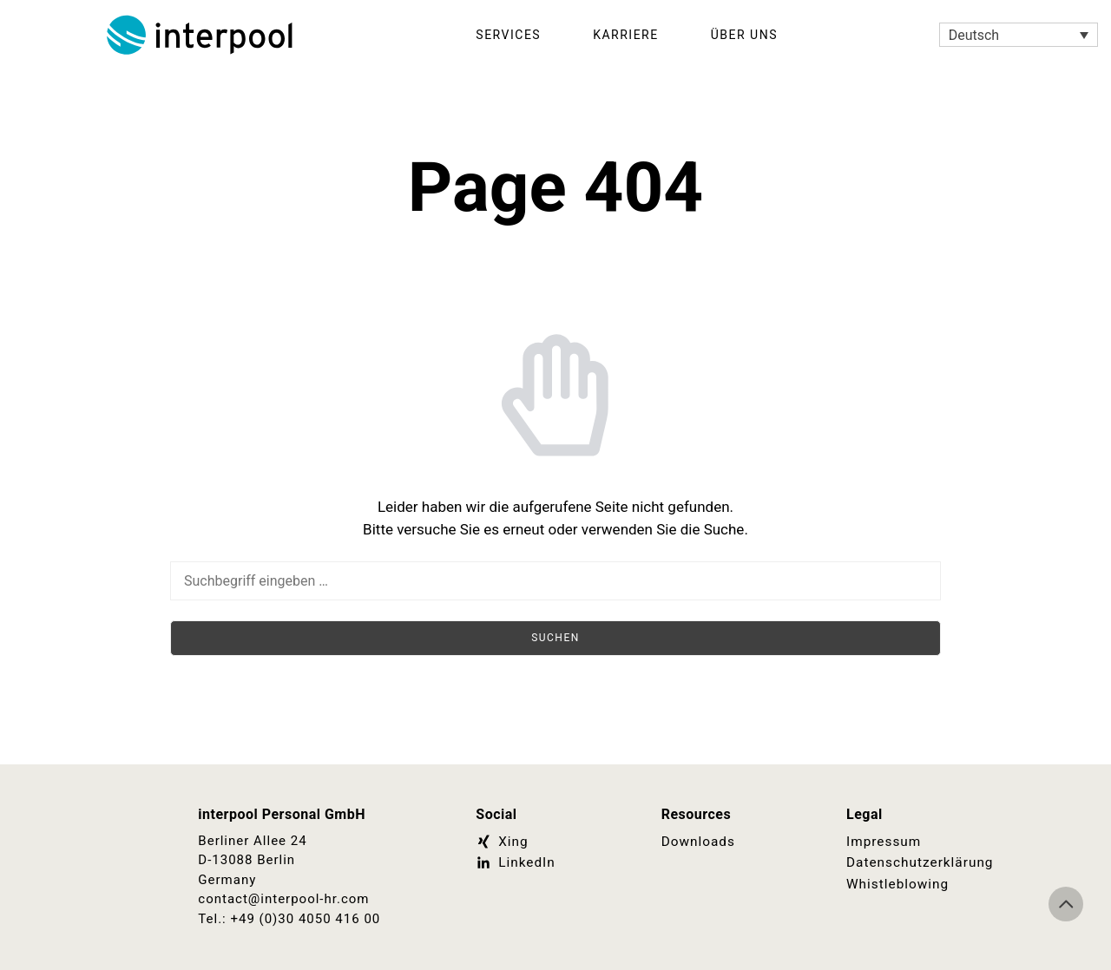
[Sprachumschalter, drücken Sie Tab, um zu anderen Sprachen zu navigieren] (1018, 35)
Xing (501, 841)
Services (508, 35)
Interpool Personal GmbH (201, 34)
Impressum (882, 841)
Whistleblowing (896, 883)
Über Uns (744, 35)
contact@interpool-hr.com (283, 899)
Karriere (626, 35)
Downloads (697, 841)
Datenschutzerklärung (918, 862)
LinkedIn (515, 862)
